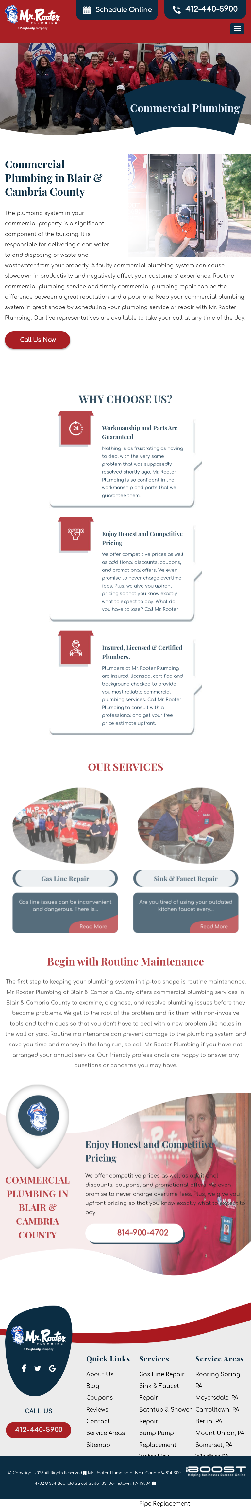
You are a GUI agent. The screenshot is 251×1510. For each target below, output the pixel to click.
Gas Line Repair (162, 1374)
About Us (99, 1374)
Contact (98, 1421)
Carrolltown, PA (217, 1410)
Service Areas (105, 1433)
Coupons (99, 1398)
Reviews (97, 1410)
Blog (92, 1386)
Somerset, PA (213, 1445)
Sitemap (98, 1445)
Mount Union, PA (219, 1433)
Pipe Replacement (164, 1504)
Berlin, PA (208, 1421)
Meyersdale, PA (216, 1398)
